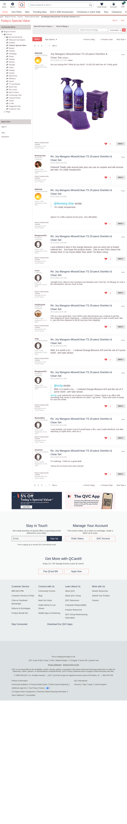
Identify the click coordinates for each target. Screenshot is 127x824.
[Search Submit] (90, 4)
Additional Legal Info (19, 688)
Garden (12, 73)
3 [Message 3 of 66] (41, 226)
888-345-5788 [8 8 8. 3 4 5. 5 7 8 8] (108, 675)
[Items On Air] (101, 5)
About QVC (70, 591)
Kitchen (12, 62)
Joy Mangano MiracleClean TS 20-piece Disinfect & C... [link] (61, 17)
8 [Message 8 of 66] (41, 408)
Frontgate (73, 660)
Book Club (13, 87)
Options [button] (123, 54)
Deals (5, 12)
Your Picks (16, 12)
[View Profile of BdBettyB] (38, 53)
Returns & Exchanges (21, 608)
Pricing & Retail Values (38, 684)
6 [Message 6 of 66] (41, 329)
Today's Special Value (32, 17)
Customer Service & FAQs (23, 596)
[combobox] (58, 5)
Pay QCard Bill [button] (50, 571)
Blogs (8, 112)
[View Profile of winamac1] (39, 450)
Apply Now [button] (76, 571)
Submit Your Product (101, 596)
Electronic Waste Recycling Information (52, 692)
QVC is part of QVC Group (38, 660)
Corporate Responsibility (75, 605)
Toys (106, 12)
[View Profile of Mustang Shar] (40, 156)
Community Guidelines (20, 684)
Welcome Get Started (17, 40)
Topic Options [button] (50, 39)
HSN (52, 660)
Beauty (11, 48)
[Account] (113, 5)
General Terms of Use (71, 665)
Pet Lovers (13, 90)
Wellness (12, 79)
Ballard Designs (62, 660)
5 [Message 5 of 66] (41, 295)
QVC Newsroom (72, 600)
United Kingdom (101, 684)
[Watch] (12, 5)
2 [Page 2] (38, 46)
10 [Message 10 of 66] (42, 476)
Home (11, 68)
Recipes (12, 65)
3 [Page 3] (41, 46)
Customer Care (14, 109)
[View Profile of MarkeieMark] (40, 418)
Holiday (12, 70)
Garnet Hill (83, 660)
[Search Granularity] (115, 30)
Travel (11, 101)
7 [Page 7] (49, 46)
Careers (95, 600)
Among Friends (14, 98)
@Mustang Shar (64, 203)
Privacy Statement (54, 665)
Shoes (11, 56)
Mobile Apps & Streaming (49, 613)
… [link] (45, 46)
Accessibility (30, 695)
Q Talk (11, 103)
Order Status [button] (77, 538)
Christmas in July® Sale (88, 12)
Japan (90, 684)
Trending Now (40, 12)
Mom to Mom (14, 92)
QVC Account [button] (103, 538)
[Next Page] (55, 45)
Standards (5, 137)
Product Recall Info (20, 613)
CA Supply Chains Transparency (24, 692)
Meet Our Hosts (45, 600)
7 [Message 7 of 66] (41, 362)
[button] (4, 5)
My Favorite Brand (15, 37)
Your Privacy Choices (36, 688)
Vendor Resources (100, 591)
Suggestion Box (15, 106)
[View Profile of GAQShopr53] (40, 305)
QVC (2, 17)
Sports (11, 81)
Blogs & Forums (10, 17)
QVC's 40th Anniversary (61, 12)
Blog (40, 596)
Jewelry (12, 59)
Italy (84, 684)
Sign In (115, 20)
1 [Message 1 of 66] (41, 146)
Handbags (13, 54)
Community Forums (46, 591)
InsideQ (12, 43)
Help (122, 20)
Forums (20, 17)
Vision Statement (18, 695)
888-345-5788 (18, 591)
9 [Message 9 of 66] (41, 440)
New (27, 12)
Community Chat (15, 95)
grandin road (94, 660)
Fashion (12, 51)
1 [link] (34, 46)
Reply (120, 144)
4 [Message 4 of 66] (41, 261)
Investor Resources (73, 610)
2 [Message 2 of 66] (41, 180)
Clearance (117, 12)
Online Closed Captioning (58, 684)
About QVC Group (73, 596)
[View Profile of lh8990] (37, 271)
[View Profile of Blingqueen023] (40, 235)
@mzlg (58, 385)
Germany (77, 684)
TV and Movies (14, 84)
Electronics (13, 76)
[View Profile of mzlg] (36, 339)
